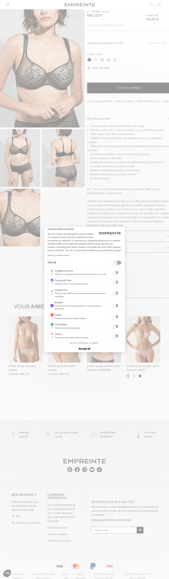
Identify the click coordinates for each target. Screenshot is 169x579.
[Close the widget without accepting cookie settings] (61, 229)
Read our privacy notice (59, 255)
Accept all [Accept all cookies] (84, 348)
